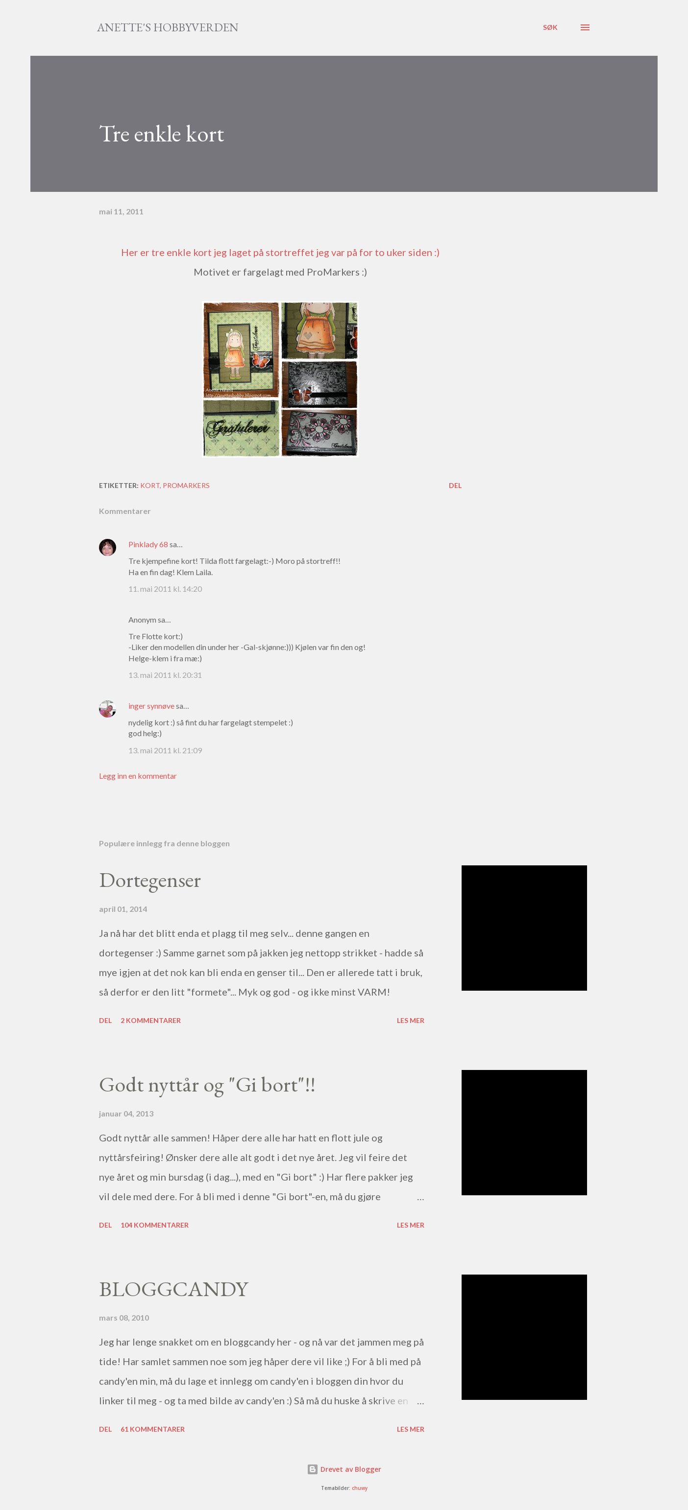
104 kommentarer (155, 1225)
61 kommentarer (153, 1429)
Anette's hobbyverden (168, 27)
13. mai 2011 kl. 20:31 (165, 674)
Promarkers (186, 485)
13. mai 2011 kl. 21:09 (165, 750)
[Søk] (550, 27)
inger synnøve (151, 705)
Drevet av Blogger (344, 1469)
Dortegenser (150, 879)
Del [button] (455, 485)
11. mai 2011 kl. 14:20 (165, 588)
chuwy (360, 1488)
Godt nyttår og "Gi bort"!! (207, 1084)
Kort (150, 485)
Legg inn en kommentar (138, 775)
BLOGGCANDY (173, 1288)
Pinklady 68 (148, 544)
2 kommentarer (151, 1020)
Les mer (410, 1020)
